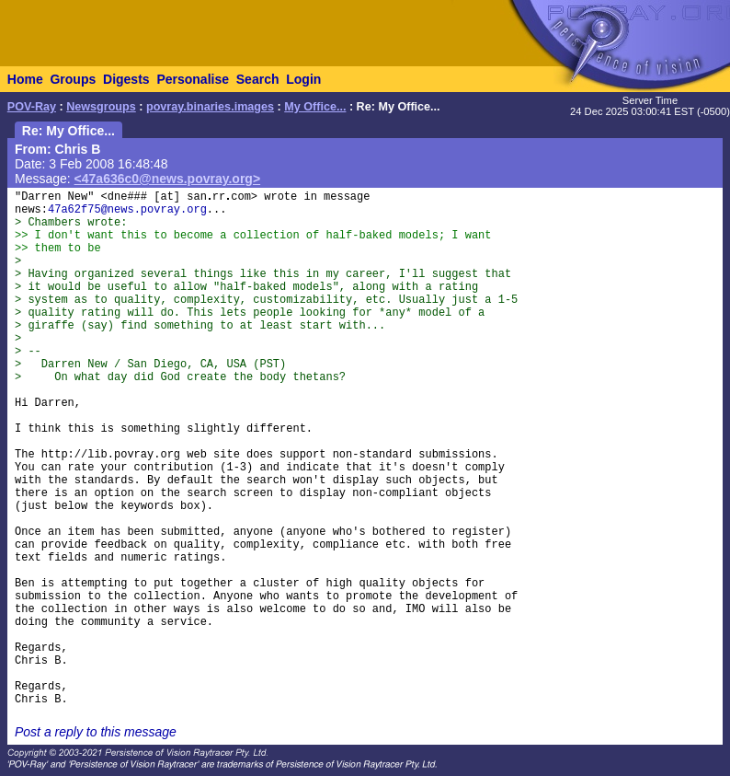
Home (25, 79)
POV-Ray (31, 106)
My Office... (315, 106)
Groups (73, 79)
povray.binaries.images (210, 106)
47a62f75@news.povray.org (127, 209)
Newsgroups (101, 106)
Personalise (192, 79)
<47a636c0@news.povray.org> (167, 178)
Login (303, 79)
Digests (126, 79)
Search (257, 79)
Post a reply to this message (96, 731)
